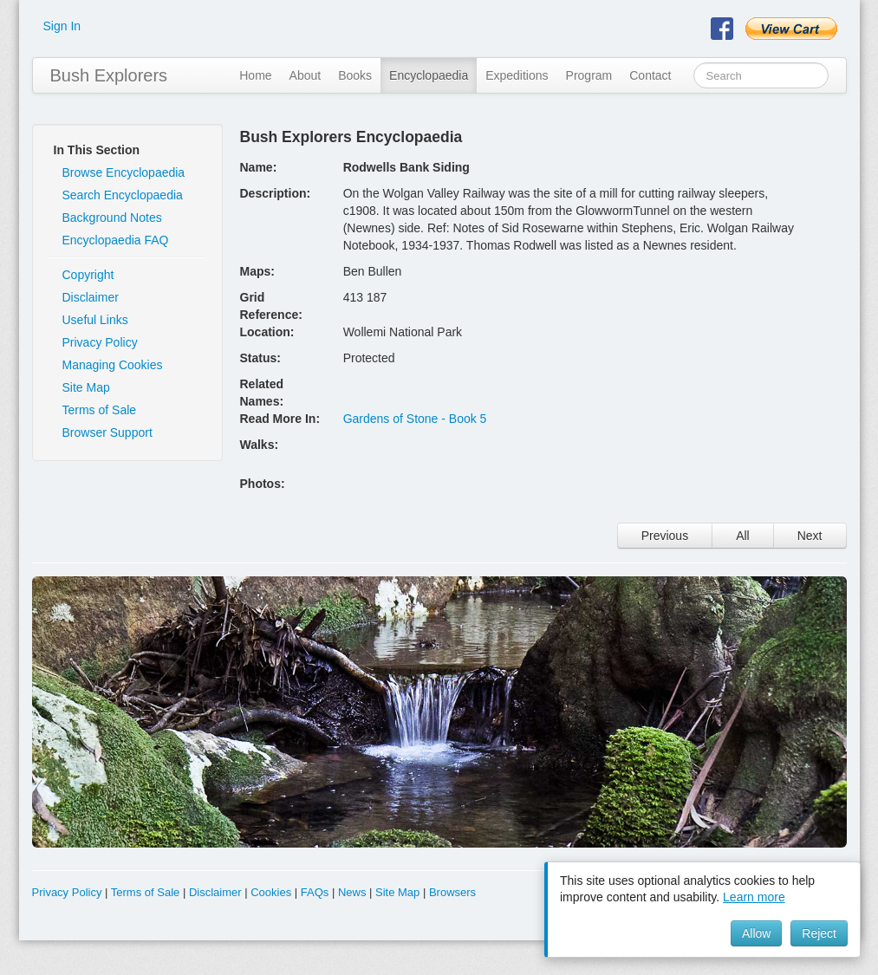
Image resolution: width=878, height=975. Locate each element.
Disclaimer (90, 297)
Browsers (452, 892)
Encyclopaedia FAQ (115, 240)
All (743, 536)
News (352, 892)
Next (810, 536)
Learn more (754, 897)
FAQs (315, 892)
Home (255, 75)
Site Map (86, 387)
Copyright (88, 275)
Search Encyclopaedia (122, 195)
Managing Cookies (112, 365)
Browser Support (107, 432)
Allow (756, 933)
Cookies (270, 892)
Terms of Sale (99, 410)
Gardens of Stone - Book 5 (415, 419)
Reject (819, 933)
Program (589, 75)
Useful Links (95, 320)
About (305, 75)
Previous (664, 536)
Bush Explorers (109, 75)
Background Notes (112, 217)
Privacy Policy (100, 342)
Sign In (62, 26)
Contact (650, 75)
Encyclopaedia (428, 75)
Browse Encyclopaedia (123, 172)
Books (355, 75)
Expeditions (516, 75)
